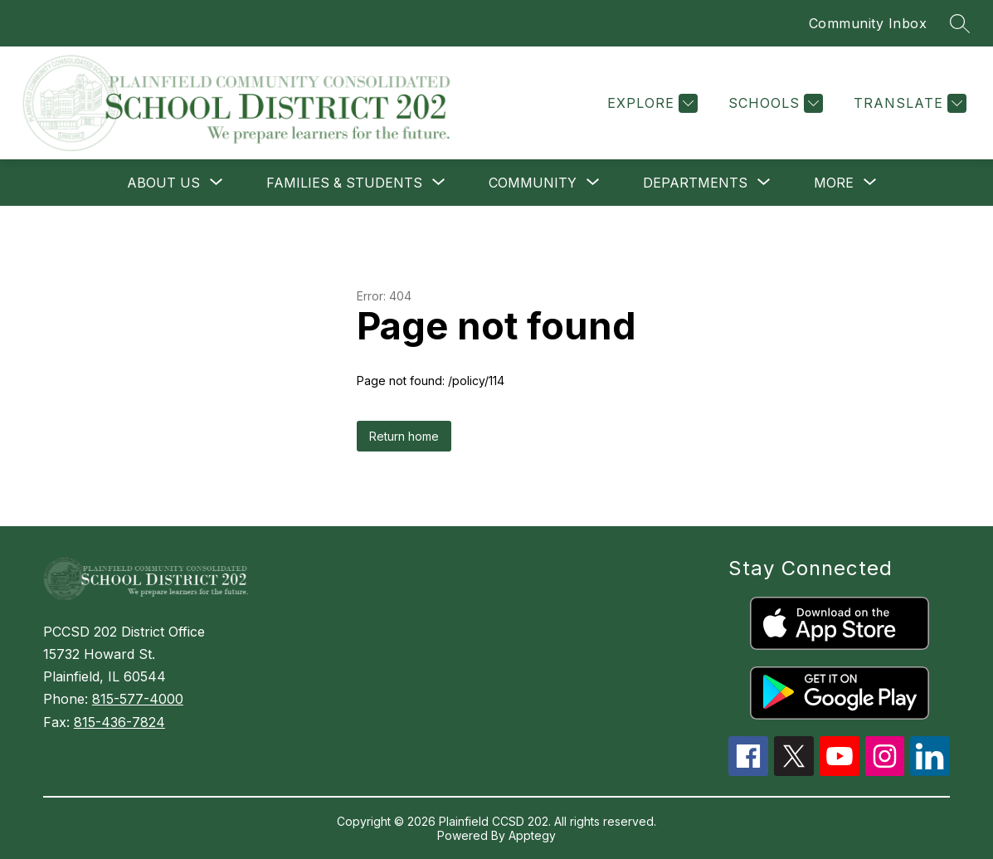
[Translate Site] (907, 103)
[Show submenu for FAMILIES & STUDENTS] (344, 183)
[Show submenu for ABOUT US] (163, 183)
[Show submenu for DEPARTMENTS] (695, 183)
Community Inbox (868, 23)
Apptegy (532, 835)
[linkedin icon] (930, 771)
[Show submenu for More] (834, 183)
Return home (404, 436)
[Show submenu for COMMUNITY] (533, 183)
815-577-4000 (137, 699)
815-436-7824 (119, 722)
